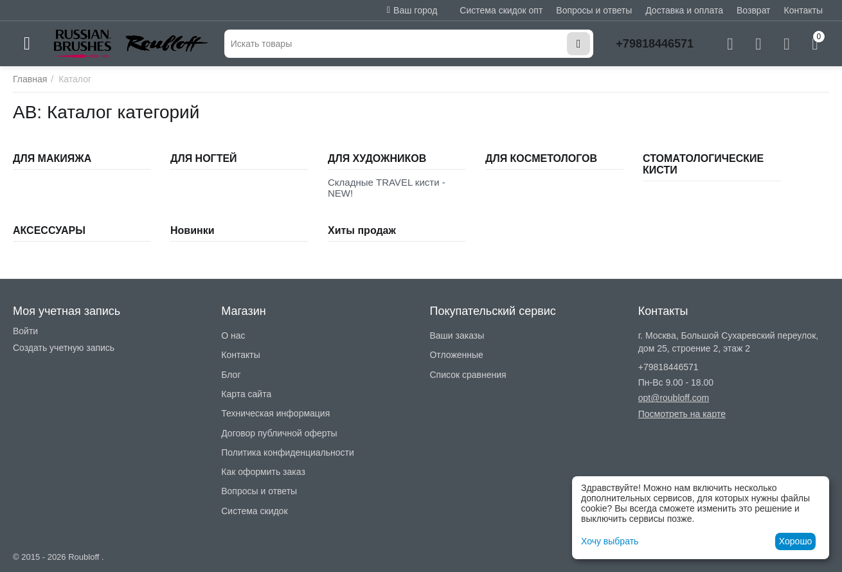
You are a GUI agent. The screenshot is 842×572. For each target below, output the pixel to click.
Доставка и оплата (684, 10)
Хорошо (795, 541)
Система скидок (254, 511)
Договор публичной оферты (279, 433)
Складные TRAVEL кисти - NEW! (386, 188)
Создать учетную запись (63, 348)
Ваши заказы (456, 335)
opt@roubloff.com (673, 398)
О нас (233, 335)
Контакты (803, 10)
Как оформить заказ (263, 472)
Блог (230, 375)
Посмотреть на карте (682, 414)
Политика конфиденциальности (287, 452)
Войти (25, 331)
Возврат (754, 10)
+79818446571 (655, 43)
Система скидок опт (501, 10)
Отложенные (456, 355)
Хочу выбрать (609, 541)
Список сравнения (467, 375)
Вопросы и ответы (594, 10)
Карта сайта (246, 394)
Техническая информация (275, 413)
